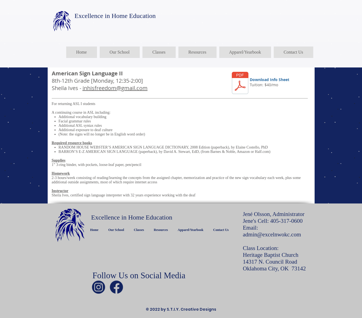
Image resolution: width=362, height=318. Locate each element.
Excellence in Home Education (115, 15)
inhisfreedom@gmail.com (115, 88)
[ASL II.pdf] (240, 84)
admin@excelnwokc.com (272, 234)
